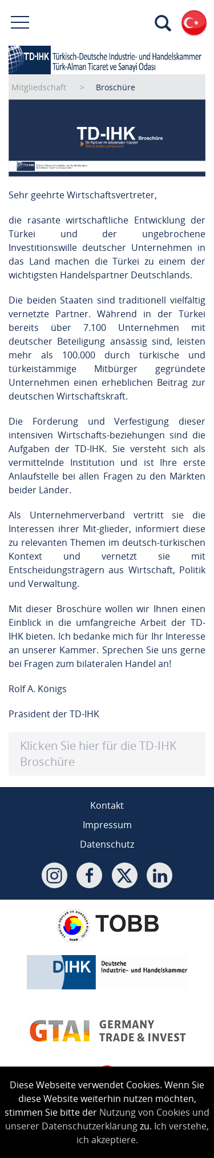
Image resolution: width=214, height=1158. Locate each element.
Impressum (107, 824)
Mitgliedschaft (38, 87)
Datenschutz (107, 844)
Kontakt (107, 805)
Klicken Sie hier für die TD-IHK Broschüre (98, 753)
